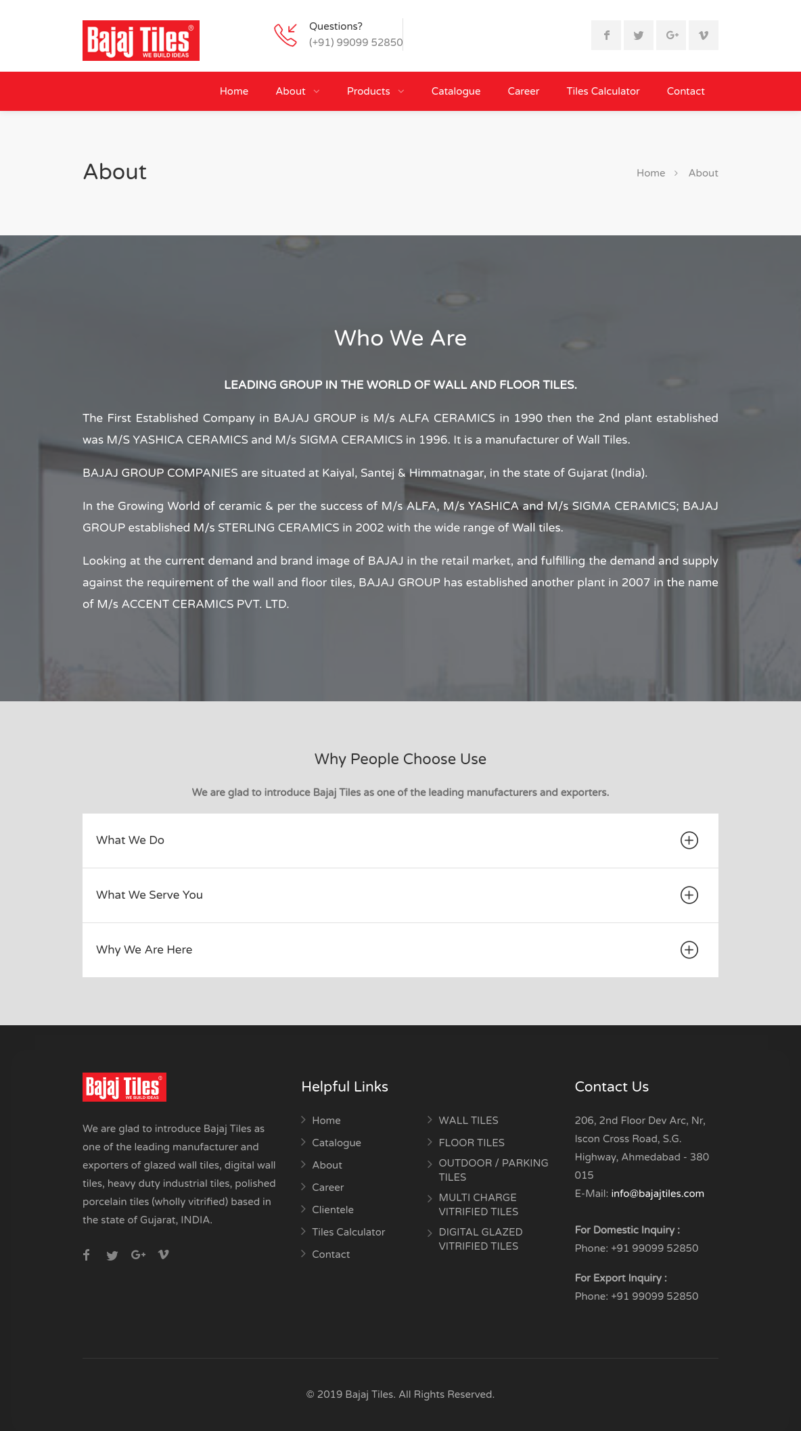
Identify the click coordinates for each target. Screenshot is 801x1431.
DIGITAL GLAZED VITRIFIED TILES (480, 1239)
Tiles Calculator (603, 91)
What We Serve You (399, 895)
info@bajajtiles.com (657, 1194)
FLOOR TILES (471, 1143)
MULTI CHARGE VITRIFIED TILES (478, 1205)
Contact (686, 91)
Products (370, 91)
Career (523, 91)
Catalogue (456, 91)
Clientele (333, 1210)
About (291, 91)
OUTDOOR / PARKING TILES (493, 1170)
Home (234, 91)
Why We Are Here (399, 950)
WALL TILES (468, 1121)
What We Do (399, 840)
